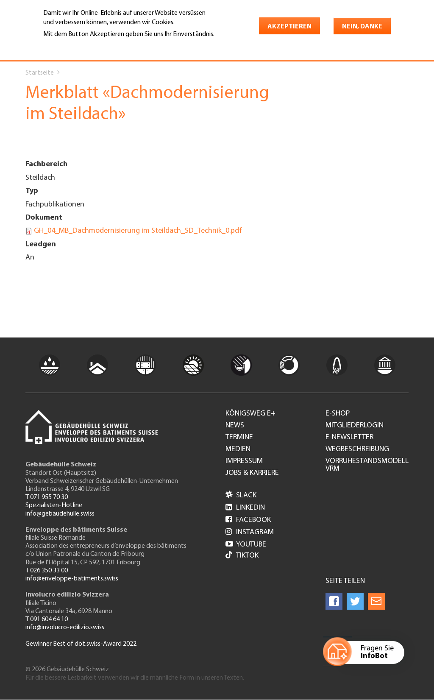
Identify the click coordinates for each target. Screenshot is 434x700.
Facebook (248, 520)
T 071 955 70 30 (46, 497)
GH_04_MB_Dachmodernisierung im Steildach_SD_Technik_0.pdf (138, 231)
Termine (239, 437)
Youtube (245, 545)
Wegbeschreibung (357, 449)
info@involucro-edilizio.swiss (64, 627)
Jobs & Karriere (252, 473)
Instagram (249, 532)
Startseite (39, 73)
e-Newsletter (349, 437)
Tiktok (242, 556)
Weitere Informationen (80, 46)
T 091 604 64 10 (46, 619)
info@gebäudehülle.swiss (60, 513)
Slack (240, 495)
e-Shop (338, 414)
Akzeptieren (289, 26)
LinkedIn (245, 508)
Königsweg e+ (250, 414)
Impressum (244, 461)
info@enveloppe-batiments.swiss (71, 578)
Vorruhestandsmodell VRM (367, 465)
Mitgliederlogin (355, 425)
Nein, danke (362, 26)
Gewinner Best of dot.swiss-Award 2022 (80, 644)
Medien (237, 449)
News (234, 425)
